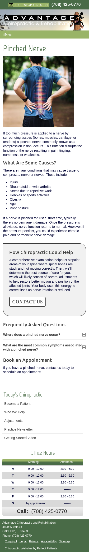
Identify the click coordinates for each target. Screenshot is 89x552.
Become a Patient (17, 403)
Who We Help (14, 412)
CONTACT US (27, 301)
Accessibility (48, 541)
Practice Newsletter (18, 429)
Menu (8, 34)
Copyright (11, 541)
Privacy (33, 541)
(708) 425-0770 (66, 4)
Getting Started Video (20, 438)
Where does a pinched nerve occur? (31, 334)
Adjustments (13, 421)
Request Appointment (28, 5)
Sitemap (64, 541)
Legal (22, 541)
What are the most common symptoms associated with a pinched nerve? (42, 347)
